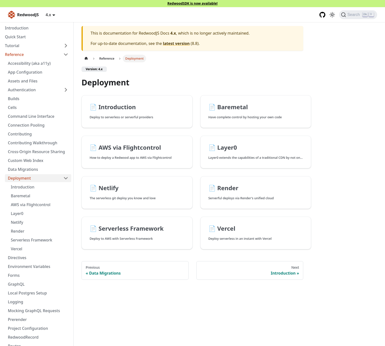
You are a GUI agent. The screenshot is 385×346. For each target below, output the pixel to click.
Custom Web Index (25, 160)
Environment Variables (29, 266)
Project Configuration (28, 328)
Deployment (19, 178)
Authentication (22, 90)
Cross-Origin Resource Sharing (36, 151)
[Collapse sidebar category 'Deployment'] (65, 178)
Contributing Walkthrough (32, 143)
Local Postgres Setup (27, 293)
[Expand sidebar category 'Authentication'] (65, 90)
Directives (17, 257)
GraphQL (16, 284)
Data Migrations (23, 169)
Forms (14, 275)
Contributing (20, 134)
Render (17, 231)
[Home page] (86, 58)
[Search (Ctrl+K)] (358, 14)
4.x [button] (48, 14)
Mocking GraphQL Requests (34, 310)
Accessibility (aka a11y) (29, 63)
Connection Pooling (26, 125)
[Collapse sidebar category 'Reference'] (65, 54)
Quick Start (15, 37)
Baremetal (20, 196)
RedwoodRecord (23, 337)
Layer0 (17, 213)
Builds (13, 98)
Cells (12, 107)
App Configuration (25, 72)
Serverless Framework (31, 240)
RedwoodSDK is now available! (192, 3)
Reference (14, 54)
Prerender (17, 319)
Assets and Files (23, 81)
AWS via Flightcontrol (30, 204)
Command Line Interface (31, 116)
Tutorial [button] (12, 45)
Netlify (17, 222)
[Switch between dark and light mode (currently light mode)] (332, 15)
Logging (15, 302)
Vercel (16, 249)
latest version (176, 43)
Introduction (16, 28)
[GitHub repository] (322, 15)
